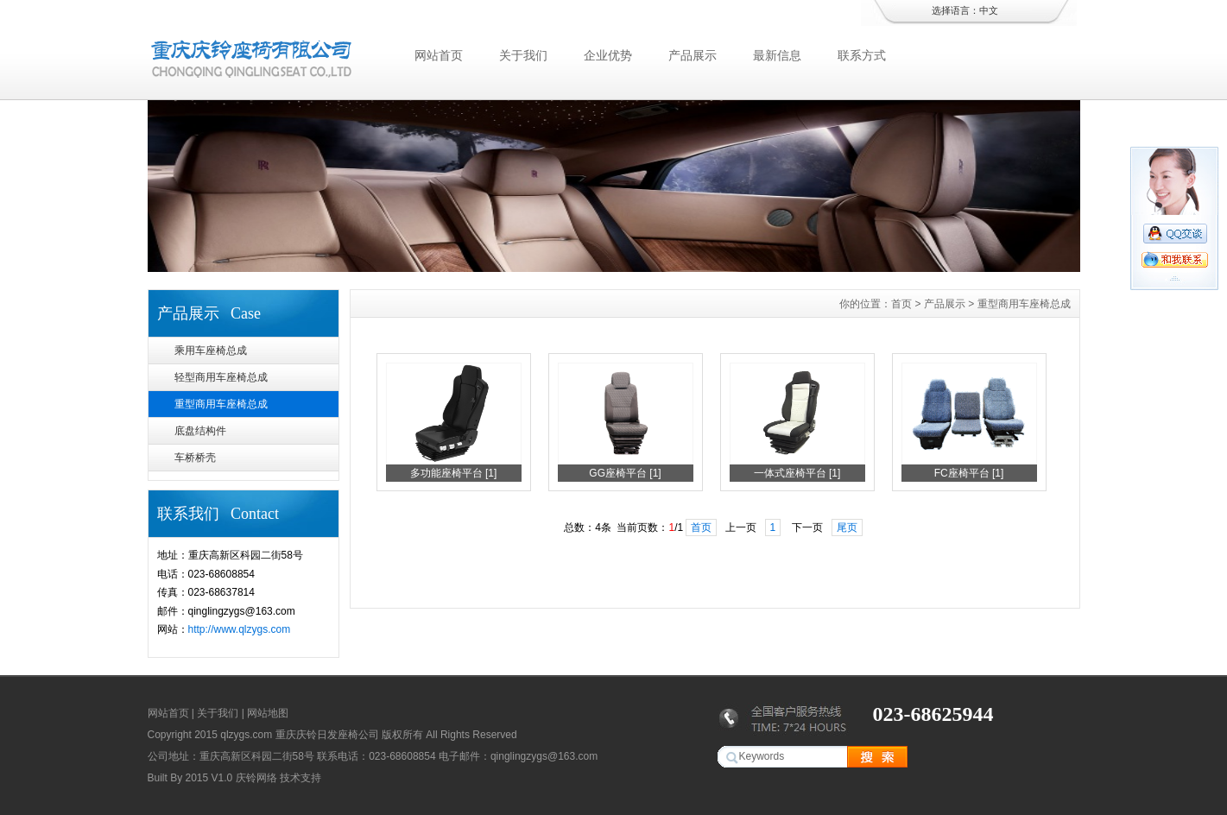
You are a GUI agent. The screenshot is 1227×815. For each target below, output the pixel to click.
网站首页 (438, 55)
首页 (901, 304)
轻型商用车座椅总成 (221, 377)
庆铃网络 (256, 778)
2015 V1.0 (209, 778)
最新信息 (777, 55)
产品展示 (692, 55)
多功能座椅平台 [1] (453, 473)
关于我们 (523, 55)
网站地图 (267, 713)
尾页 (847, 527)
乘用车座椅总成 (210, 350)
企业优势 (608, 55)
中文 (988, 10)
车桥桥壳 (195, 458)
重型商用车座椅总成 (221, 404)
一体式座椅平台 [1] (797, 473)
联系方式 (862, 55)
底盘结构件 (200, 431)
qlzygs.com (246, 735)
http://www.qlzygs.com (239, 629)
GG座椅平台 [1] (625, 473)
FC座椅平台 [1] (969, 473)
